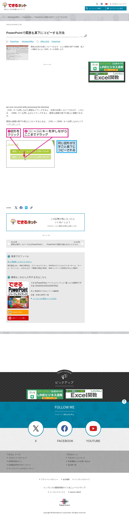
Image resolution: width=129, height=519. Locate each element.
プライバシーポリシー (48, 479)
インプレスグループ (81, 479)
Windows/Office (13, 17)
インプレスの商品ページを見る (44, 299)
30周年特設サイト (14, 461)
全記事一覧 (71, 465)
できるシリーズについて (17, 458)
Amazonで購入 (17, 312)
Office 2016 (44, 41)
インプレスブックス (56, 492)
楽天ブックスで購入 (19, 318)
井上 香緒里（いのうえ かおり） (19, 262)
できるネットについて (118, 4)
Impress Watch (74, 492)
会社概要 (65, 479)
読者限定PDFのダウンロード (19, 465)
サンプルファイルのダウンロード (20, 468)
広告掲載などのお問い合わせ (78, 461)
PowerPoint (27, 17)
